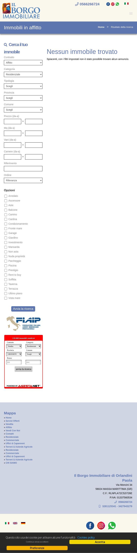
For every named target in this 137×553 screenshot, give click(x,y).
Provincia (9, 92)
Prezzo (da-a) (11, 116)
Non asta (13, 251)
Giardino (13, 237)
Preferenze (37, 548)
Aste (10, 205)
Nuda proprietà (16, 256)
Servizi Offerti (12, 421)
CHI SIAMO (11, 463)
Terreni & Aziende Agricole (19, 447)
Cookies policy (86, 537)
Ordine (7, 175)
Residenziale (12, 437)
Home (101, 27)
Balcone (12, 209)
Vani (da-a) (10, 139)
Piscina (12, 265)
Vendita (9, 424)
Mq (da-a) (9, 128)
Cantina (12, 219)
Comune (8, 104)
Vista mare (14, 298)
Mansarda (13, 247)
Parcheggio (14, 260)
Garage (12, 233)
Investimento (15, 242)
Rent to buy (14, 274)
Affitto (9, 427)
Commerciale (12, 440)
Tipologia (9, 80)
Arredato (13, 196)
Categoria (9, 69)
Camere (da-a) (12, 151)
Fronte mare (15, 228)
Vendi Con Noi (13, 430)
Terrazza (13, 288)
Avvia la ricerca (23, 308)
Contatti (10, 434)
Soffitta (12, 279)
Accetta (100, 542)
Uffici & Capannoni (15, 443)
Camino (12, 214)
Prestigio (13, 270)
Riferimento (10, 163)
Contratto (9, 57)
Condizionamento (18, 223)
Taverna (12, 284)
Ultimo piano (15, 293)
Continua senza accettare (37, 542)
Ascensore (14, 200)
